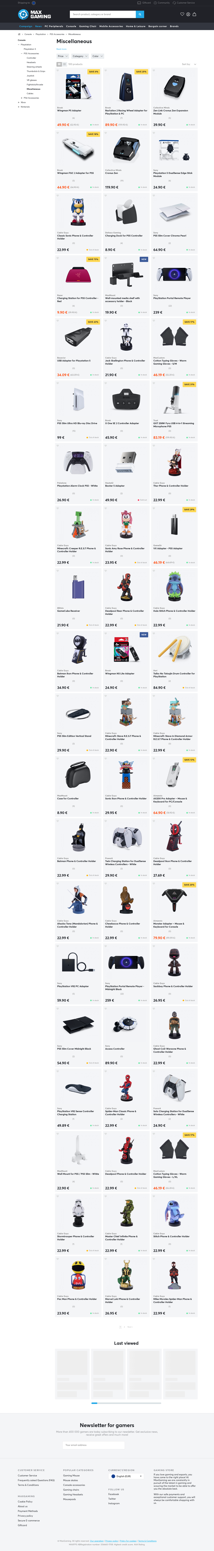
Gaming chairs (71, 1490)
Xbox (23, 102)
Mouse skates (70, 1480)
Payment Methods (28, 1511)
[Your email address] (93, 1445)
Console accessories (74, 1485)
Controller (31, 58)
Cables (30, 94)
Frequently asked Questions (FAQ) (36, 1480)
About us (22, 1506)
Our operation (97, 1541)
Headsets (31, 62)
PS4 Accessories (31, 98)
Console (71, 26)
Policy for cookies (128, 1541)
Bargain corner (157, 26)
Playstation (41, 34)
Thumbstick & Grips (36, 71)
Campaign (25, 26)
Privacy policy (25, 1516)
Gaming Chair (87, 26)
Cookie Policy (25, 1502)
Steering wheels (34, 67)
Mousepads (69, 1499)
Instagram (114, 1503)
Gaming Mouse (71, 1475)
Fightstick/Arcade (35, 85)
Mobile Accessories (111, 26)
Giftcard (146, 3)
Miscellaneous (74, 34)
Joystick (30, 76)
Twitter (112, 1499)
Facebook (113, 1494)
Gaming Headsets (73, 1494)
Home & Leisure (135, 26)
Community (162, 3)
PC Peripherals (54, 26)
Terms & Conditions (28, 1485)
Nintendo (25, 107)
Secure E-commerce (29, 1520)
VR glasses (32, 80)
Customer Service (186, 3)
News (38, 26)
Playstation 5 (30, 49)
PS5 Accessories (57, 34)
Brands (174, 26)
